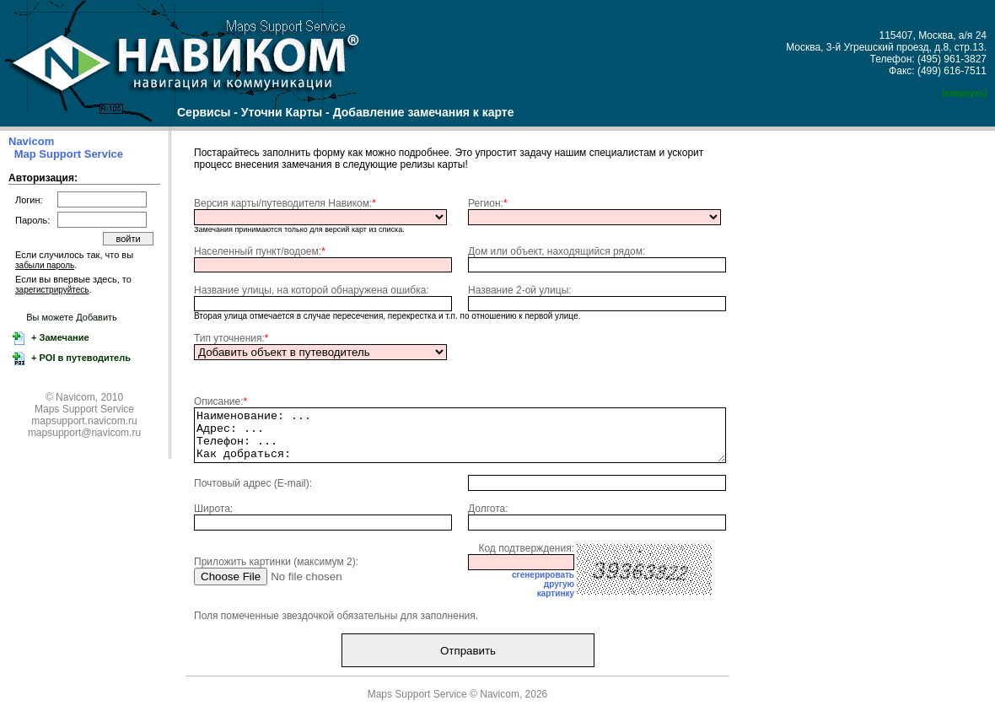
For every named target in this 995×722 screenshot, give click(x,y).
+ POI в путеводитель (80, 358)
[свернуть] (964, 93)
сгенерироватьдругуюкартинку (543, 594)
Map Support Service (68, 154)
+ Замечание (59, 337)
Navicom (31, 141)
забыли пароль (44, 265)
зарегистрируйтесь (52, 289)
